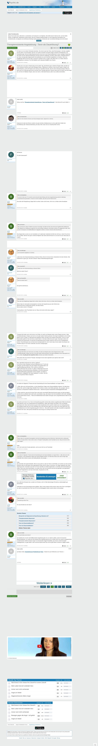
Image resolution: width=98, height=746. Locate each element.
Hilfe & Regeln (46, 6)
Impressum (29, 738)
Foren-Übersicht (11, 724)
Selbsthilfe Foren (21, 6)
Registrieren (61, 6)
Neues (14, 6)
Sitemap (58, 738)
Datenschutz (34, 738)
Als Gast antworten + (12, 47)
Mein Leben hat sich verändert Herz (22, 686)
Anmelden (69, 6)
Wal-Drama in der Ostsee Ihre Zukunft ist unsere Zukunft (28, 682)
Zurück (43, 586)
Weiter (68, 586)
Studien (53, 6)
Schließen (39, 40)
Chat (40, 6)
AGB (46, 738)
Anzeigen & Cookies (40, 738)
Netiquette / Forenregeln (51, 738)
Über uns (24, 738)
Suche (29, 6)
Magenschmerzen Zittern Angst (20, 696)
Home (9, 6)
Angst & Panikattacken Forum (21, 724)
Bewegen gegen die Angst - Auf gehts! (23, 715)
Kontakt (20, 738)
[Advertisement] (44, 323)
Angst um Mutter (16, 692)
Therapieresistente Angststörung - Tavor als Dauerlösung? (33, 44)
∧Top (95, 744)
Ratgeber (35, 6)
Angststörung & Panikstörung (35, 724)
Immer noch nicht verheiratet (20, 689)
